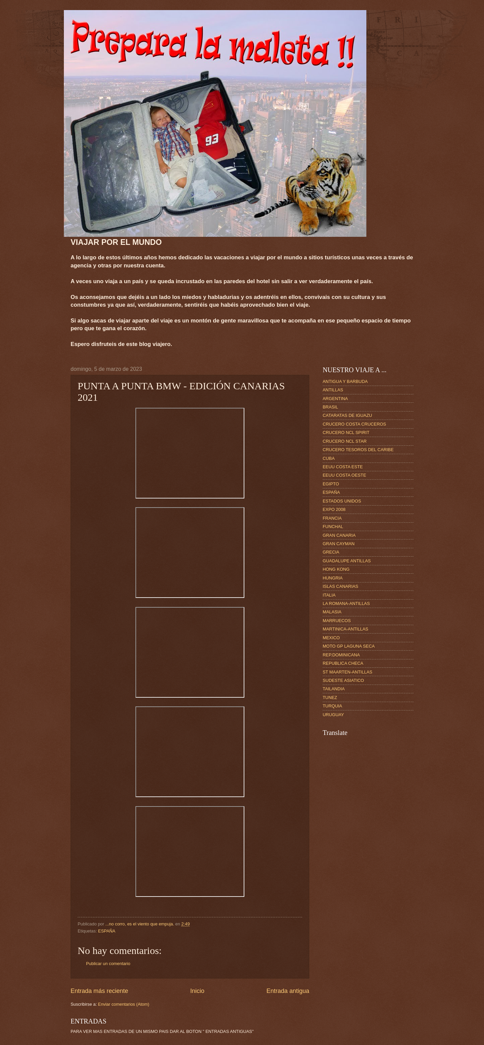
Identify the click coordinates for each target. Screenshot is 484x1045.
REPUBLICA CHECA (343, 663)
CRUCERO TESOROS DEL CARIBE (358, 449)
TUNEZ (330, 697)
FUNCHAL (333, 526)
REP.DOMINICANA (341, 654)
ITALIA (329, 595)
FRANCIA (332, 518)
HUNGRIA (332, 577)
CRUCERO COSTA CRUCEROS (354, 424)
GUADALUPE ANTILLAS (347, 560)
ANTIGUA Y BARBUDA (345, 381)
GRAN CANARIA (339, 535)
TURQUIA (332, 705)
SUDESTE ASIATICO (343, 680)
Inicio (197, 991)
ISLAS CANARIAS (340, 586)
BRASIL (330, 406)
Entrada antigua (288, 991)
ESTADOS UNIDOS (342, 501)
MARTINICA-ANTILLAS (345, 629)
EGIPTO (331, 483)
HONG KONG (336, 569)
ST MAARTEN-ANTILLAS (347, 671)
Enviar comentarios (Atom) (123, 1004)
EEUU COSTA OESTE (344, 475)
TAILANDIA (334, 688)
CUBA (329, 458)
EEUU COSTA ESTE (343, 466)
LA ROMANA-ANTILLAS (346, 603)
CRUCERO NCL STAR (345, 441)
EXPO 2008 (334, 509)
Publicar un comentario (108, 963)
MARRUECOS (337, 620)
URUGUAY (333, 714)
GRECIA (331, 552)
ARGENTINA (335, 398)
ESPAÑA (106, 930)
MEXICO (331, 637)
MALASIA (332, 611)
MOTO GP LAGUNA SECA (349, 646)
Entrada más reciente (99, 991)
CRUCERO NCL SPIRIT (346, 432)
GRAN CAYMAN (339, 543)
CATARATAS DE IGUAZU (347, 415)
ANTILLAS (333, 389)
